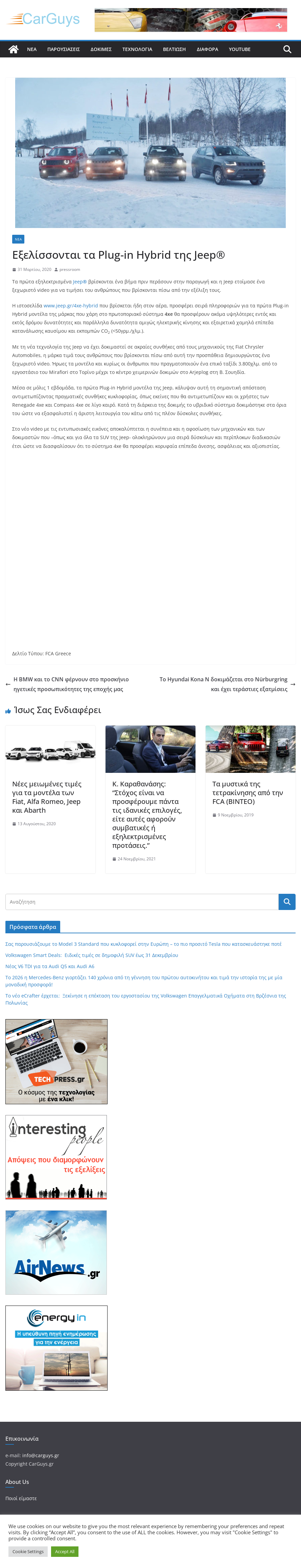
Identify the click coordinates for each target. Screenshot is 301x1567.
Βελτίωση (174, 49)
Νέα (32, 49)
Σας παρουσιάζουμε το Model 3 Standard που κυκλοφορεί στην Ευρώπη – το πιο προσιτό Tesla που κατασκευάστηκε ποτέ (143, 944)
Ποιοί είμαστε (21, 1498)
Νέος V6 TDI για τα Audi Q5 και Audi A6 (49, 966)
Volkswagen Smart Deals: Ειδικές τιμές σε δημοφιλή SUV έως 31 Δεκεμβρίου (91, 955)
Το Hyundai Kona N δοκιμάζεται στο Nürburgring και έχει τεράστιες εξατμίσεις (228, 684)
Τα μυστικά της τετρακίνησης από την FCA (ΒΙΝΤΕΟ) (247, 792)
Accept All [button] (64, 1551)
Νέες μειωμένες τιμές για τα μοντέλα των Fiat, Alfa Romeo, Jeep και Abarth (47, 797)
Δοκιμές (101, 49)
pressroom (70, 269)
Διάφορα (207, 49)
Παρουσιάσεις (63, 49)
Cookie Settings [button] (28, 1551)
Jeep (80, 281)
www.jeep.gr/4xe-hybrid (71, 305)
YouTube (240, 49)
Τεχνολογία (137, 49)
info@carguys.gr (40, 1455)
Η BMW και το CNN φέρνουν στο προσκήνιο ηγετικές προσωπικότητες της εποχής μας (67, 684)
